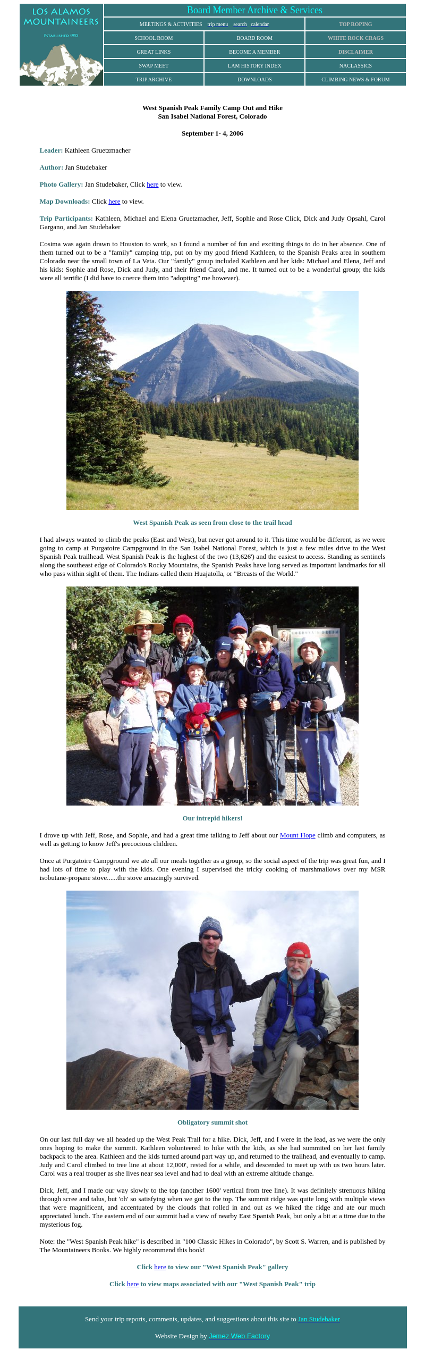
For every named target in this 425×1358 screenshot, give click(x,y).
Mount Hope (298, 835)
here (152, 184)
